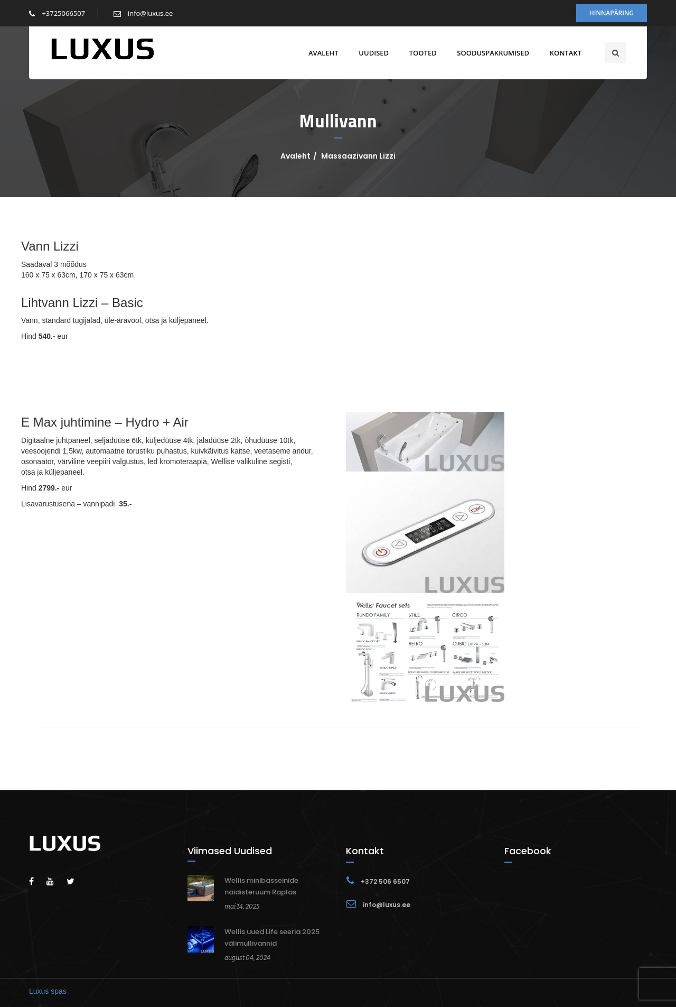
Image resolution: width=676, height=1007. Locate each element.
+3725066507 (57, 13)
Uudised (373, 53)
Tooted (422, 53)
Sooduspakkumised (492, 53)
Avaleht (323, 53)
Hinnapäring (611, 12)
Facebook (527, 850)
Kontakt (565, 53)
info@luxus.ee (143, 13)
